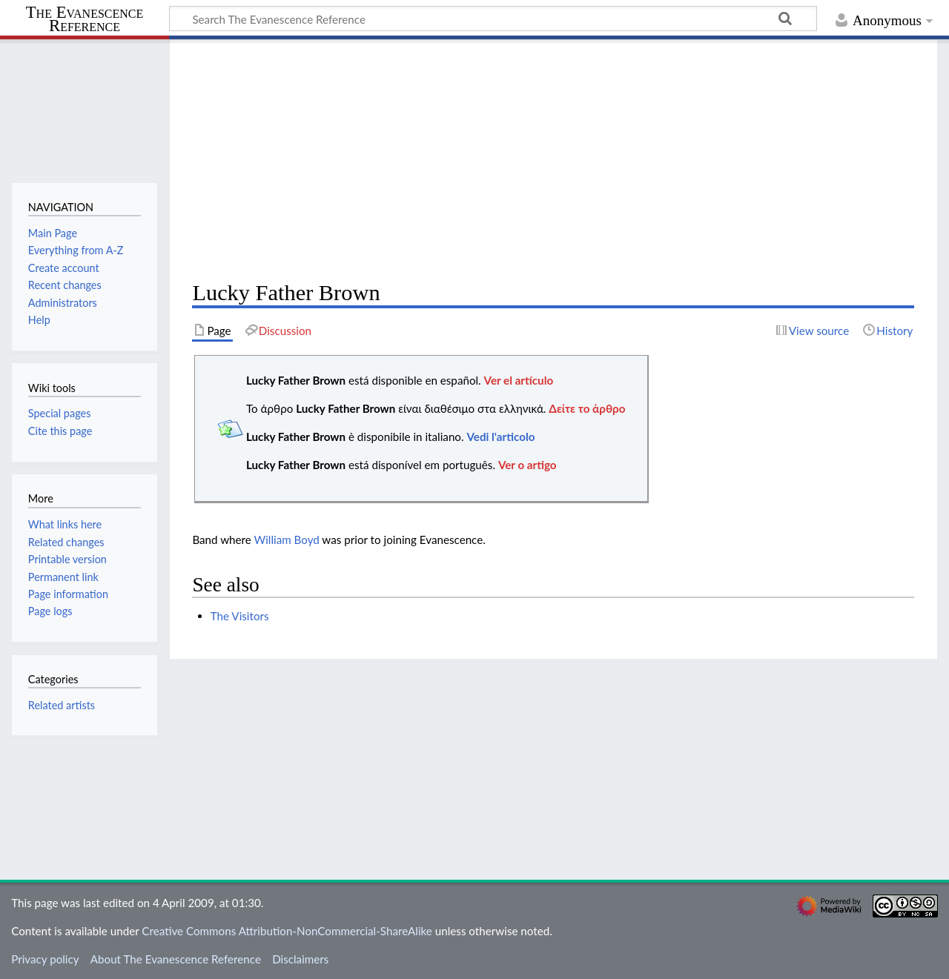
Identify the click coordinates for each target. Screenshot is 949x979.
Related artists (61, 705)
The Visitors (240, 616)
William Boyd (287, 539)
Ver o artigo (527, 464)
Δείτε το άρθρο (587, 408)
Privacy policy (45, 959)
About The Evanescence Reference (175, 959)
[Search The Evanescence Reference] (493, 18)
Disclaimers (300, 959)
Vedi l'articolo (500, 436)
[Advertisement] (553, 160)
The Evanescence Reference (85, 19)
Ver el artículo (519, 380)
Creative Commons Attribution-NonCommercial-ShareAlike (287, 930)
